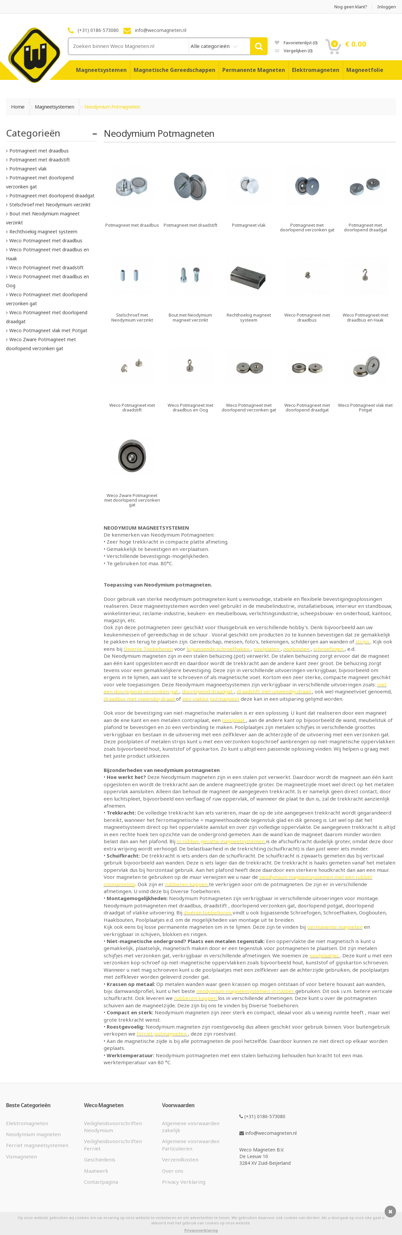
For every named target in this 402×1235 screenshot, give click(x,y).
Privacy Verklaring (183, 1181)
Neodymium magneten (33, 1134)
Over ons (172, 1170)
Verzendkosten (180, 1159)
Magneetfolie (364, 70)
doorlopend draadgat (208, 691)
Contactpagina (101, 1181)
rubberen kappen (187, 884)
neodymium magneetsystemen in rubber (245, 991)
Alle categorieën (211, 46)
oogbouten (297, 648)
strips (363, 641)
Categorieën (33, 132)
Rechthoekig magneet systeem (43, 231)
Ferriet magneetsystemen (37, 1145)
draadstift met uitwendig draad (274, 691)
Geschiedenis (99, 1159)
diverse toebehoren (208, 912)
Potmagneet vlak (28, 168)
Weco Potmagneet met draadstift (46, 267)
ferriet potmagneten (162, 1033)
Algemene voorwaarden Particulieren (190, 1144)
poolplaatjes (324, 955)
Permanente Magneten (253, 70)
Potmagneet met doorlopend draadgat (52, 195)
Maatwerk (96, 1170)
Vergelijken (294, 51)
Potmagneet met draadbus (39, 150)
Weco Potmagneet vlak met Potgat (48, 330)
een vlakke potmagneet (210, 698)
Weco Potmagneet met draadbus (45, 240)
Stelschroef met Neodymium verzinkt (50, 204)
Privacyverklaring (201, 1230)
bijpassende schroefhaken (219, 648)
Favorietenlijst (296, 43)
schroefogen (329, 648)
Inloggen (386, 6)
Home (17, 106)
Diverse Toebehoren (148, 648)
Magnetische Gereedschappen (174, 70)
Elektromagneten (315, 70)
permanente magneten (335, 926)
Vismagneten (21, 1156)
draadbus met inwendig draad (140, 698)
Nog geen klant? (350, 6)
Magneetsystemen (101, 70)
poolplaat (234, 720)
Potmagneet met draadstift (39, 159)
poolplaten (267, 648)
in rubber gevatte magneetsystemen (221, 841)
